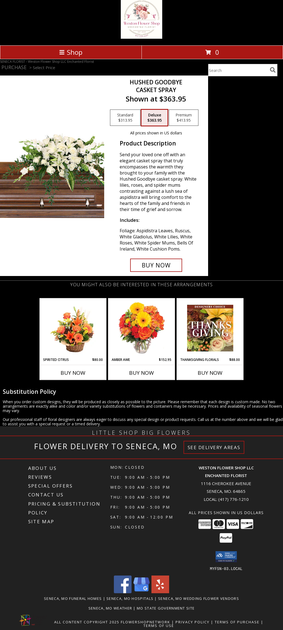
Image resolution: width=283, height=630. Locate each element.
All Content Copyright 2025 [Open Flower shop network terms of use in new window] (86, 621)
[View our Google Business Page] (141, 591)
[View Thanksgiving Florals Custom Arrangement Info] (210, 328)
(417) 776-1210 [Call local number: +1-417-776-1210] (233, 499)
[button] (226, 556)
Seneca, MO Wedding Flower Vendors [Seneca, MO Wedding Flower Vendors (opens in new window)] (198, 598)
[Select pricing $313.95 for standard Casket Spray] (125, 118)
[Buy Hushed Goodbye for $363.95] (156, 265)
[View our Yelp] (160, 591)
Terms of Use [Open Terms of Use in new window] (158, 625)
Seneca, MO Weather (110, 607)
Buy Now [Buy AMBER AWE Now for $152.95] (141, 372)
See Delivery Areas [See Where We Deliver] (214, 447)
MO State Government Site (166, 607)
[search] (272, 70)
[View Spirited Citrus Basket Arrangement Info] (73, 328)
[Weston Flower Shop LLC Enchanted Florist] (141, 37)
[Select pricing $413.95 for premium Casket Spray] (183, 118)
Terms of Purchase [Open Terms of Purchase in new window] (237, 621)
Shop (70, 52)
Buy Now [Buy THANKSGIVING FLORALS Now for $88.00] (210, 372)
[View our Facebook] (123, 591)
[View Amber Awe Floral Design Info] (142, 328)
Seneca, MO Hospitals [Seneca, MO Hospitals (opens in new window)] (129, 598)
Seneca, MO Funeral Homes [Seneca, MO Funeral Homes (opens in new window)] (73, 598)
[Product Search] (238, 70)
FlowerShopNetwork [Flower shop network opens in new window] (145, 621)
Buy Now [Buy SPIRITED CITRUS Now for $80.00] (73, 372)
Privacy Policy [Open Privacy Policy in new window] (192, 621)
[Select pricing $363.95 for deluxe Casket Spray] (154, 118)
